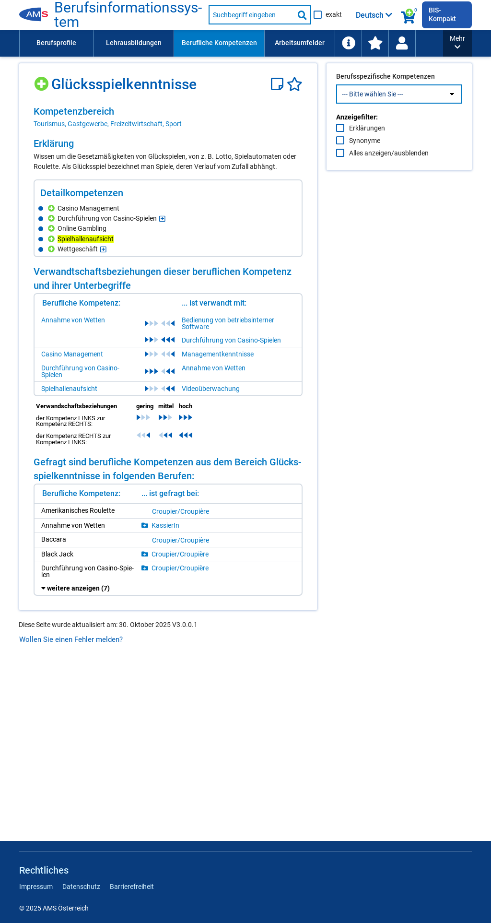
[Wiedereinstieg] (401, 43)
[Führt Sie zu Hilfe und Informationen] (348, 43)
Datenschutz (81, 886)
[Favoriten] (295, 84)
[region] (168, 117)
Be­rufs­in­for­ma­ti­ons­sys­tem (128, 14)
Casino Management (72, 354)
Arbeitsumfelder (300, 43)
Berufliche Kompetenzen (219, 43)
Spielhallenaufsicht (69, 388)
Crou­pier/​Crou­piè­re (180, 511)
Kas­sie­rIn (165, 525)
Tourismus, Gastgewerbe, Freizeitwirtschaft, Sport (108, 124)
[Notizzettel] (279, 84)
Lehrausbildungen (134, 43)
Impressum (36, 886)
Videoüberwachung (211, 388)
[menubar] (231, 43)
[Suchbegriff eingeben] (251, 14)
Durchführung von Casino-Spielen (231, 340)
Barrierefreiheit (132, 886)
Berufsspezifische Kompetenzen (385, 96)
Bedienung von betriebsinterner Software (228, 323)
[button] (457, 43)
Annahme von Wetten (73, 320)
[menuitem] (56, 43)
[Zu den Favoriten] (375, 43)
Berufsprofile (56, 43)
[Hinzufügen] (42, 80)
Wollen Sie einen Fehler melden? (71, 639)
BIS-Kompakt (442, 14)
